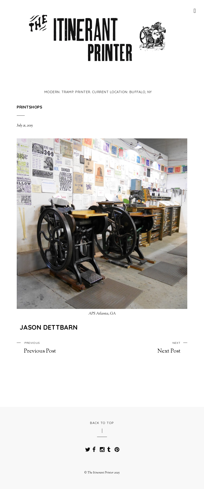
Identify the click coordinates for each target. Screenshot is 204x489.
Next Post (152, 347)
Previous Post (52, 347)
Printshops (29, 107)
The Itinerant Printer (100, 472)
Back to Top (102, 423)
